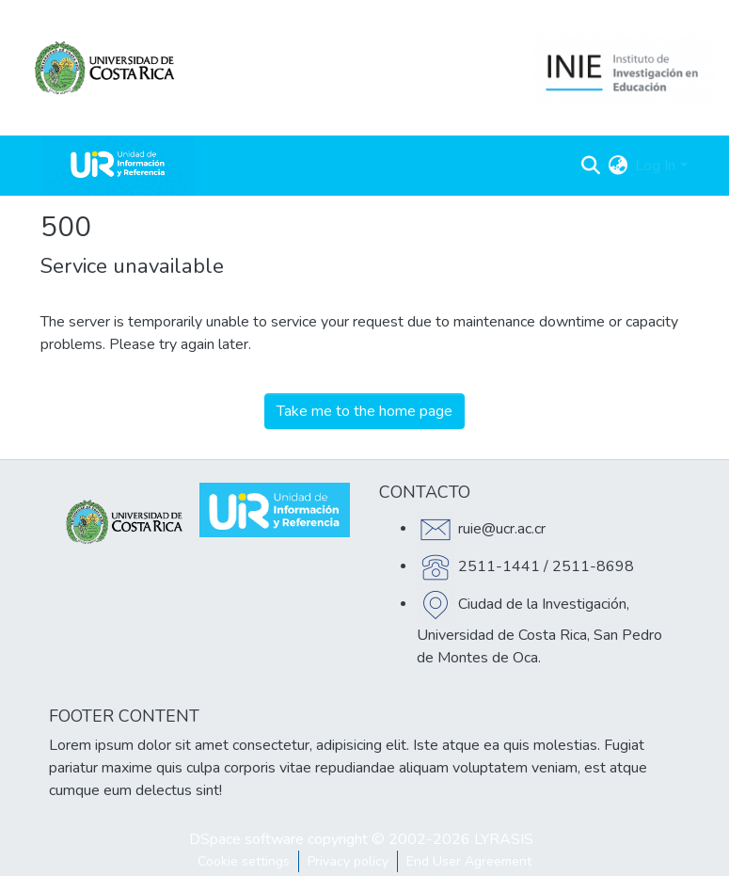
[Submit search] (590, 165)
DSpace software (246, 839)
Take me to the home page (364, 411)
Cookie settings (244, 861)
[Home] (117, 165)
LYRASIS (503, 839)
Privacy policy (348, 861)
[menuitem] (617, 165)
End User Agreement (468, 861)
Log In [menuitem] (655, 165)
